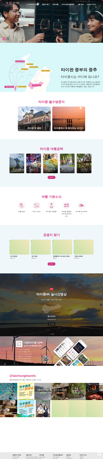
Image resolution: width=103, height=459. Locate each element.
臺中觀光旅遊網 (12, 3)
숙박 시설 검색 (56, 457)
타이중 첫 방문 (16, 457)
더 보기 (51, 177)
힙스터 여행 (42, 457)
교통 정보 (68, 457)
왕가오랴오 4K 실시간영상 (32, 457)
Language (93, 1)
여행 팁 (88, 1)
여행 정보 (82, 457)
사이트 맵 (77, 1)
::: (73, 1)
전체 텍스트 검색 (83, 1)
